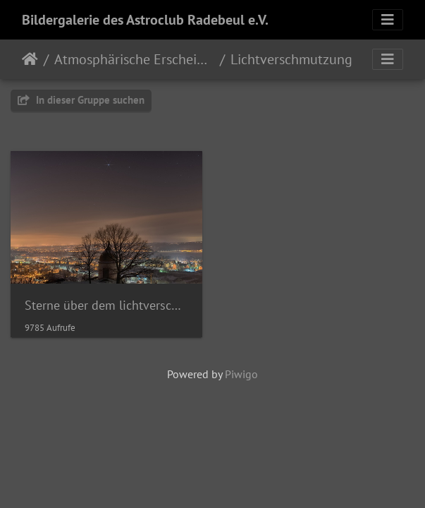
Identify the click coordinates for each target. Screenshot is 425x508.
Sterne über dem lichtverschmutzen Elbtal (106, 305)
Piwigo (241, 374)
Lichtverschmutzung (291, 59)
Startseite (30, 59)
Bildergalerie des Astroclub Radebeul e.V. (145, 20)
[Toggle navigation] (387, 19)
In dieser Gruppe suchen (81, 100)
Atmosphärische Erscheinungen (134, 59)
